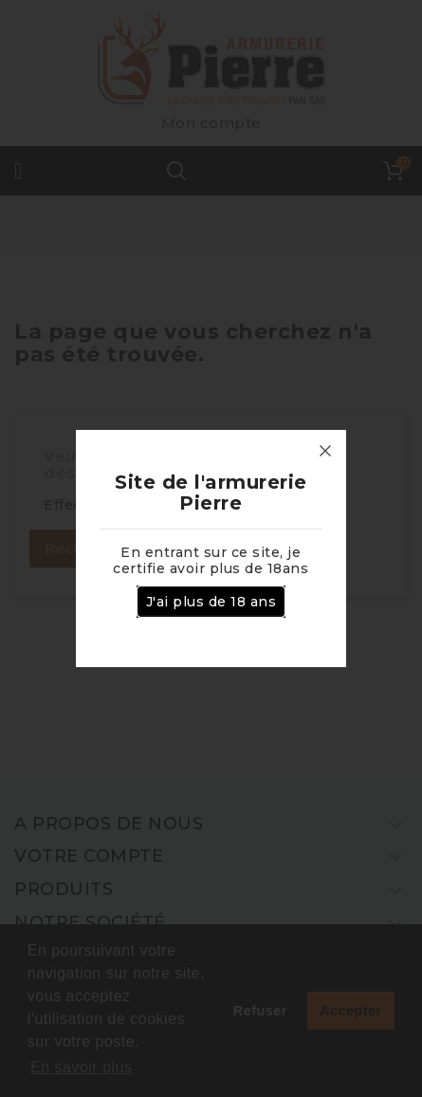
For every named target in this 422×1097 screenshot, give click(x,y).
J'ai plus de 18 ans (211, 601)
